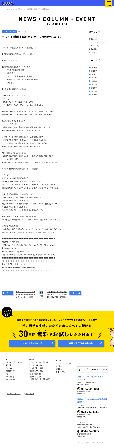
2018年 (94, 95)
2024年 (94, 74)
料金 (7, 374)
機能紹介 (32, 360)
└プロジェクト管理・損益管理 (38, 363)
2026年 (94, 67)
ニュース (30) (94, 45)
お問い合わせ (60, 361)
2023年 (94, 78)
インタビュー (10, 368)
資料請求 (59, 369)
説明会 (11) (93, 52)
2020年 (94, 88)
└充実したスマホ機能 (36, 371)
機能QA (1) (93, 39)
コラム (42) (93, 49)
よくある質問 (10, 377)
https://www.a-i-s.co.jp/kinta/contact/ (16, 251)
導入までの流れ (10, 380)
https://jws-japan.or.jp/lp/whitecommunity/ (19, 267)
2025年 (94, 71)
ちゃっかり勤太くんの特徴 (14, 363)
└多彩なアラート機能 (36, 368)
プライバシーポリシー (13, 394)
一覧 (41, 296)
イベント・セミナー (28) (98, 42)
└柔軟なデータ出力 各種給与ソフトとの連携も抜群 (39, 378)
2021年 (94, 84)
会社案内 (59, 366)
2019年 (94, 91)
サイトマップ (29, 394)
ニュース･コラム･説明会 (14, 9)
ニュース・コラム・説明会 (64, 364)
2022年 (94, 81)
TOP (3, 9)
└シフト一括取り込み (36, 365)
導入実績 (8, 365)
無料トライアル (61, 372)
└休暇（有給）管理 (35, 374)
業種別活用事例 (10, 371)
